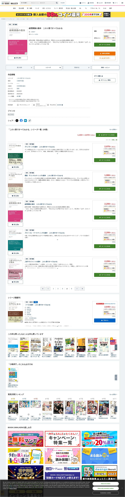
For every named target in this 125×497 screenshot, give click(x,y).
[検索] (57, 3)
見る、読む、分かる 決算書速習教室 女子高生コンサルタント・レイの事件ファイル (70, 355)
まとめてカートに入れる (106, 135)
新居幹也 (29, 309)
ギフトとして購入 (105, 80)
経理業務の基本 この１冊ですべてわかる (38, 204)
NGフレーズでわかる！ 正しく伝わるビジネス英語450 (92, 355)
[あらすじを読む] (57, 151)
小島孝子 (33, 31)
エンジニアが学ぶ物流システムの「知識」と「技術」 (35, 355)
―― (18, 83)
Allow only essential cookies (106, 488)
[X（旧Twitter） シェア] (17, 121)
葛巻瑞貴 (29, 314)
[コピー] (30, 121)
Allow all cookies (105, 483)
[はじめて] (99, 3)
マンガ (37, 8)
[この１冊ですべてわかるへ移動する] (40, 19)
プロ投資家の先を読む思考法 (58, 355)
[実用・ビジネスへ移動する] (30, 19)
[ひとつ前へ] (48, 289)
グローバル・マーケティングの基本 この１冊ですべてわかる (44, 233)
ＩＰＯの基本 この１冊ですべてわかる (37, 305)
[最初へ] (42, 289)
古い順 (108, 140)
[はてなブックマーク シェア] (25, 121)
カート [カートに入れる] (104, 160)
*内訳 (113, 40)
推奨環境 (60, 105)
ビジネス (11, 114)
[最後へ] (82, 289)
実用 (18, 88)
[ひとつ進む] (77, 289)
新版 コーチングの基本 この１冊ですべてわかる (12, 355)
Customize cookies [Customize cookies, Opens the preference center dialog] (105, 493)
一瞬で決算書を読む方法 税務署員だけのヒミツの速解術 (81, 355)
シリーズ (53, 67)
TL (86, 8)
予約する (104, 320)
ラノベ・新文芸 (58, 8)
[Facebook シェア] (21, 121)
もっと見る (113, 129)
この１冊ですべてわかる (23, 78)
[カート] (115, 3)
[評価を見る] (33, 34)
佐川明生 (29, 311)
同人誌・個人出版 (71, 8)
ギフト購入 (98, 76)
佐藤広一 (29, 307)
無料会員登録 (105, 53)
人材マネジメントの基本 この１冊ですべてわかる (41, 261)
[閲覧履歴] (107, 3)
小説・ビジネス (46, 8)
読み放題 (21, 8)
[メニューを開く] (122, 3)
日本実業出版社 (21, 86)
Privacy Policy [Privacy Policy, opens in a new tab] (13, 488)
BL (80, 8)
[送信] (57, 3)
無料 (110, 8)
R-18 (104, 8)
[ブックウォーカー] (9, 3)
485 (18, 96)
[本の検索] (25, 3)
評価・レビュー (105, 67)
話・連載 (29, 8)
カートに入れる (104, 44)
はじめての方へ (104, 58)
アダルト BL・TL (95, 8)
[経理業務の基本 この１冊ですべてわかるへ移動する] (54, 19)
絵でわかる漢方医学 (103, 355)
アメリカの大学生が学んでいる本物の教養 (47, 355)
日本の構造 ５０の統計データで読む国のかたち (24, 355)
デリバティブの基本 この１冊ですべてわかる (40, 147)
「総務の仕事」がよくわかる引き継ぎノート (115, 355)
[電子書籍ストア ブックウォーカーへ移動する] (8, 19)
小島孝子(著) (20, 81)
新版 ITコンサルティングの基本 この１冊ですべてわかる (44, 175)
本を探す (63, 2)
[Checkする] (26, 53)
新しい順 (114, 140)
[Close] (122, 488)
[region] (62, 488)
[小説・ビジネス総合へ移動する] (21, 19)
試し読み (17, 58)
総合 (14, 8)
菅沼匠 (28, 312)
